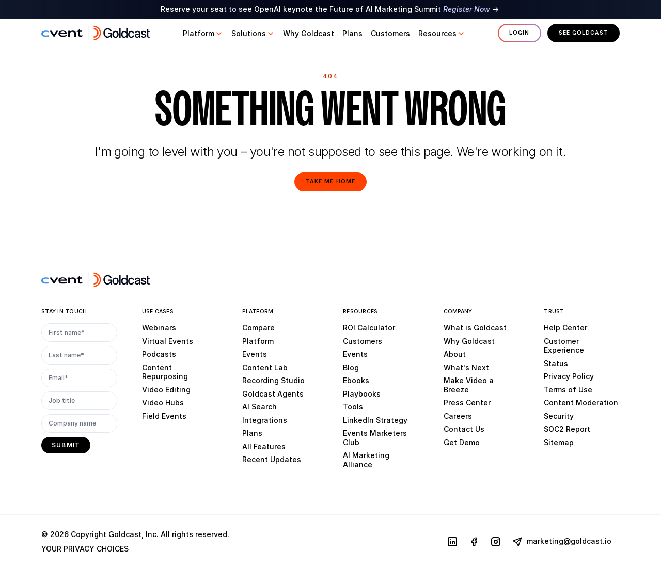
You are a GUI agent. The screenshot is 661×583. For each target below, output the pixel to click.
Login (519, 32)
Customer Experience (564, 346)
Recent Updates (271, 459)
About (455, 354)
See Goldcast (583, 32)
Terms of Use (568, 389)
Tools (353, 406)
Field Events (164, 416)
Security (559, 416)
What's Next (466, 367)
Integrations (264, 420)
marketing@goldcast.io (561, 542)
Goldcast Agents (273, 393)
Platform (258, 341)
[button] (203, 33)
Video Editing (166, 389)
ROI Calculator (369, 327)
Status (556, 363)
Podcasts (159, 354)
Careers (458, 416)
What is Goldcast (475, 327)
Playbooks (362, 393)
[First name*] (79, 332)
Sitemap (559, 442)
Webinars (159, 327)
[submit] (65, 445)
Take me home (330, 181)
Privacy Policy (569, 376)
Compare (258, 327)
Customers (362, 341)
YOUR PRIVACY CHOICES (85, 548)
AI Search (259, 406)
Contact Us (464, 428)
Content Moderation (581, 402)
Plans (252, 433)
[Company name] (79, 423)
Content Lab (265, 367)
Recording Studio (273, 380)
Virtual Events (167, 341)
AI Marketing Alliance (366, 460)
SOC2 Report (567, 428)
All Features (264, 446)
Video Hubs (163, 402)
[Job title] (79, 400)
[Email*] (79, 378)
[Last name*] (79, 355)
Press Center (467, 402)
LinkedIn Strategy (375, 420)
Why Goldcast (469, 341)
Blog (351, 367)
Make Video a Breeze (469, 385)
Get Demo (462, 442)
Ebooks (356, 380)
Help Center (565, 327)
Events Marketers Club (375, 438)
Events (254, 354)
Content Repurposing (165, 372)
